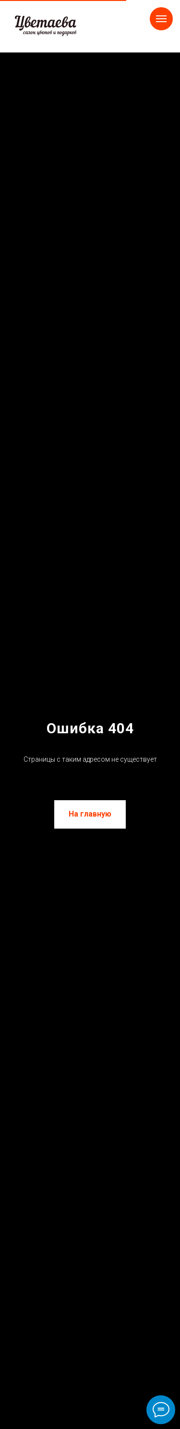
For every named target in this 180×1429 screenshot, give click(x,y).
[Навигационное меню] (161, 18)
